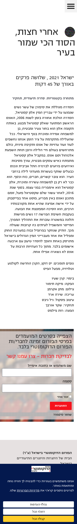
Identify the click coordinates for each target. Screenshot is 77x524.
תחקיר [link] (17, 98)
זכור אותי (64, 396)
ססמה (67, 381)
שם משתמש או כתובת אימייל (50, 366)
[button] (71, 6)
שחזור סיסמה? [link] (62, 414)
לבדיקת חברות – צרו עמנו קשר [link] (39, 356)
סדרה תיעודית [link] (34, 98)
